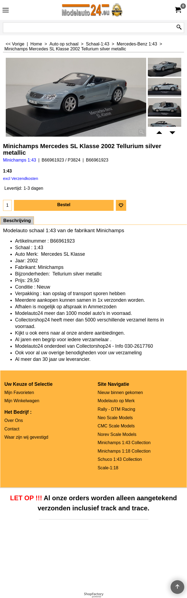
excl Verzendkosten (20, 178)
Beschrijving (17, 220)
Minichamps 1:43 (19, 160)
